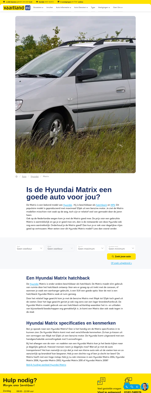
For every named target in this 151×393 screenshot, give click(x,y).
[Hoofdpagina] (16, 177)
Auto (24, 177)
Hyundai (35, 177)
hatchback (101, 205)
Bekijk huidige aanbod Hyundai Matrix (46, 365)
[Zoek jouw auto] (121, 256)
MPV (113, 205)
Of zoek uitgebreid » (121, 263)
